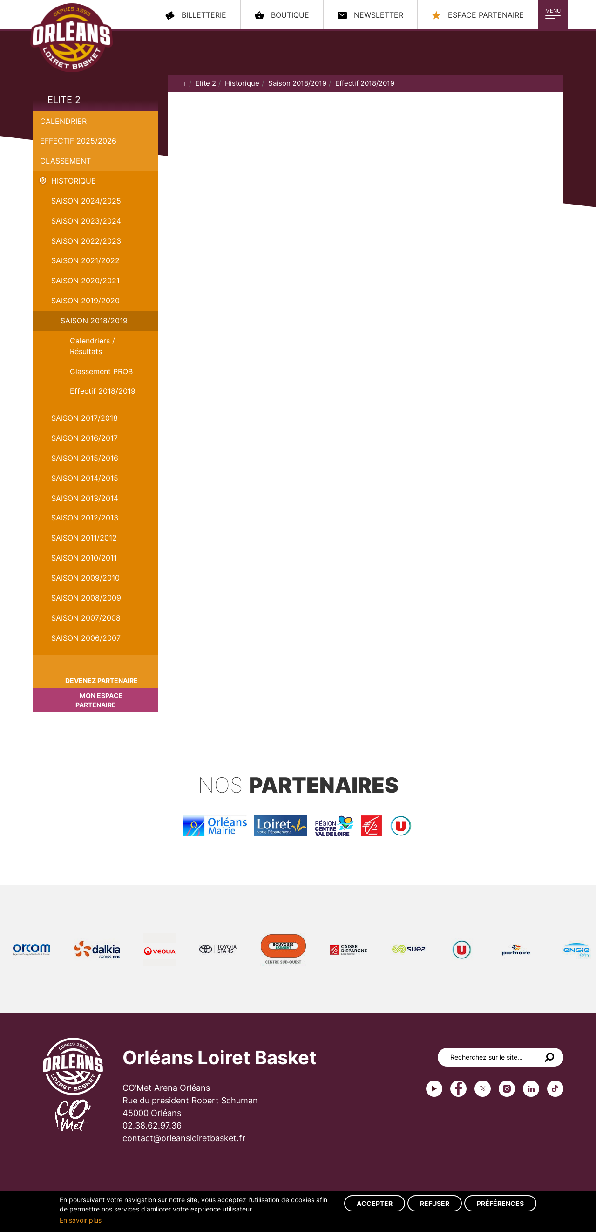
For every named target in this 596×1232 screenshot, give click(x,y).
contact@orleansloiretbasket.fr (183, 1138)
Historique (73, 180)
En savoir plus (81, 1220)
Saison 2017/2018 (84, 418)
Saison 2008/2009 (86, 597)
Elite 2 (64, 99)
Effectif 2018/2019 (102, 391)
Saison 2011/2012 (84, 537)
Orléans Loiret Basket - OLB (71, 38)
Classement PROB (101, 371)
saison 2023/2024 (86, 221)
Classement (65, 160)
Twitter (482, 1089)
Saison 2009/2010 (85, 577)
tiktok (555, 1089)
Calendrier (63, 121)
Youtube (434, 1089)
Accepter (375, 1203)
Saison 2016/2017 (84, 438)
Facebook (458, 1089)
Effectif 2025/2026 (78, 140)
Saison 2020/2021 (85, 280)
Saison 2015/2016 (84, 458)
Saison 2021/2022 (85, 260)
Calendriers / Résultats (92, 346)
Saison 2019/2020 (85, 300)
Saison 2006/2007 (86, 638)
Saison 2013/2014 (84, 498)
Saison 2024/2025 (86, 200)
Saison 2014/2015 (84, 478)
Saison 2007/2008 (86, 618)
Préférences (500, 1203)
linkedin (531, 1089)
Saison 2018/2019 (94, 320)
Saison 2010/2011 (84, 557)
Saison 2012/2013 (84, 517)
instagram (507, 1089)
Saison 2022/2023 (86, 241)
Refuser (434, 1203)
